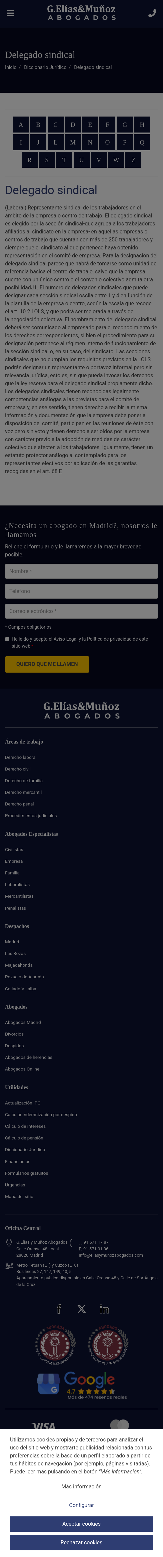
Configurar (81, 1505)
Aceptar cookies (81, 1524)
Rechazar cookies (82, 1542)
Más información (81, 1486)
